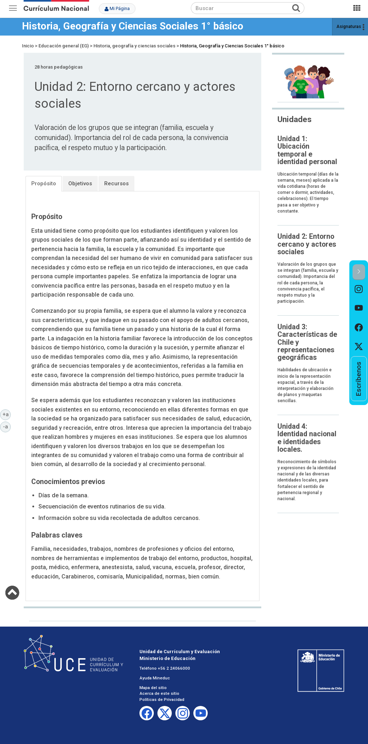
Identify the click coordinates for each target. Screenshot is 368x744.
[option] (359, 289)
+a (7, 414)
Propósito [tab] (43, 183)
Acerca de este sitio (159, 693)
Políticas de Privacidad (161, 699)
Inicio (28, 45)
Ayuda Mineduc (154, 677)
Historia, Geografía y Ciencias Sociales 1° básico (132, 26)
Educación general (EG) (63, 45)
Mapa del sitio (153, 687)
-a (7, 426)
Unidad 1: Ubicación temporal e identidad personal (307, 150)
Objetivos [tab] (80, 183)
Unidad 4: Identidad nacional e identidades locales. (306, 438)
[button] (359, 272)
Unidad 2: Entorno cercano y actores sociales (306, 244)
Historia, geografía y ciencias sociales (134, 45)
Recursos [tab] (116, 183)
